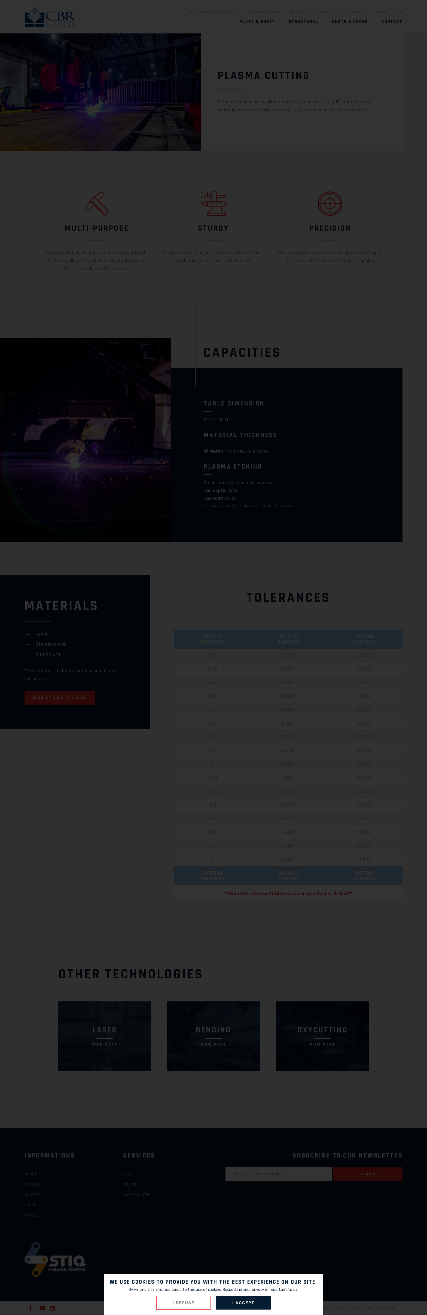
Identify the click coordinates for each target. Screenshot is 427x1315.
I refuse (184, 1303)
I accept (244, 1303)
